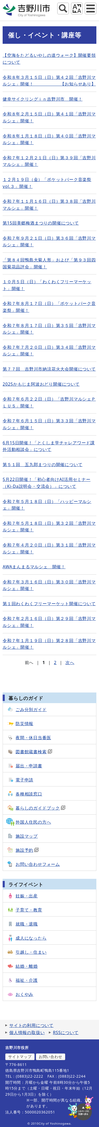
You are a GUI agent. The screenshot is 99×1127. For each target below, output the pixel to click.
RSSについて (65, 1032)
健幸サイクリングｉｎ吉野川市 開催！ (42, 99)
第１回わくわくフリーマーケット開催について (49, 603)
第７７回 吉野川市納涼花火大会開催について (49, 369)
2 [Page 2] (55, 662)
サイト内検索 (63, 8)
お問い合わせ (50, 1056)
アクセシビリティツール (77, 8)
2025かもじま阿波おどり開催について (41, 384)
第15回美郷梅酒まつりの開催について (41, 223)
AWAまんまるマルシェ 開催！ (34, 567)
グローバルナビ (90, 8)
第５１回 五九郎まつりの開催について (42, 464)
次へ (69, 662)
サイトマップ (20, 1056)
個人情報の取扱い (27, 1032)
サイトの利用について (31, 1025)
